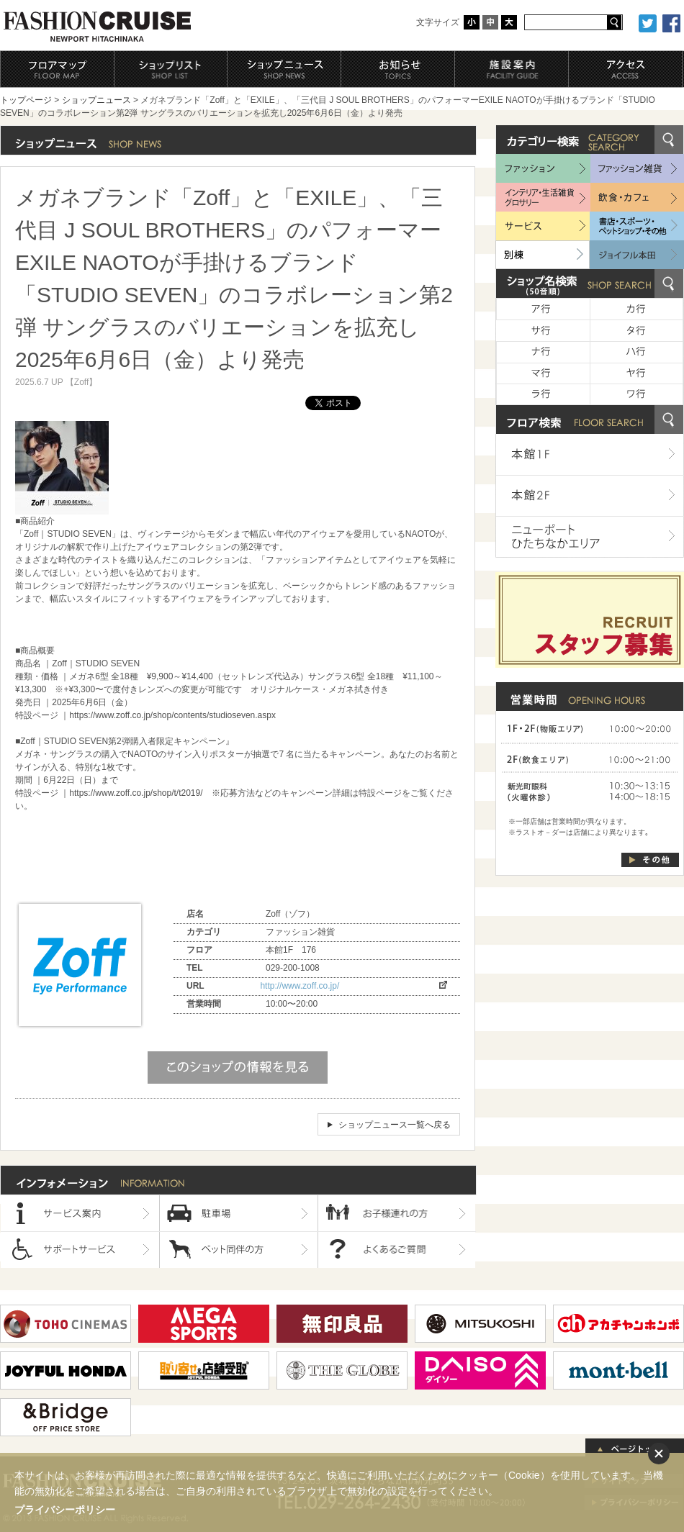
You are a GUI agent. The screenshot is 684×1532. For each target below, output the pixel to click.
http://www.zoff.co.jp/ (299, 986)
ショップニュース (96, 100)
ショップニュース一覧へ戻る (394, 1125)
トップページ (26, 100)
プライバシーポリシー (64, 1509)
